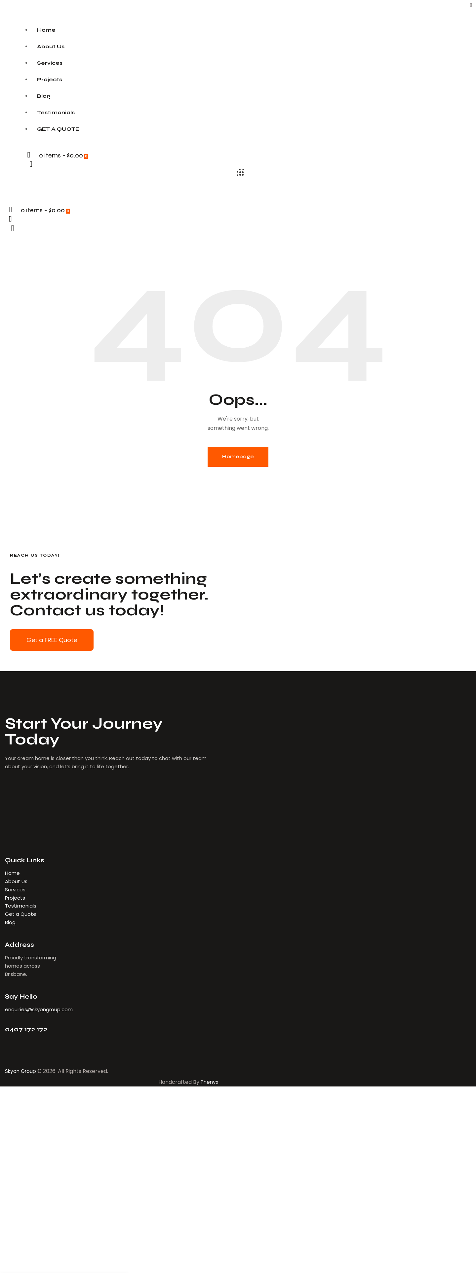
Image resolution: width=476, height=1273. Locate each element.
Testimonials (20, 905)
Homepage (238, 457)
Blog (10, 922)
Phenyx (208, 1082)
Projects (15, 897)
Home (12, 873)
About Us (17, 881)
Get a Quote (20, 914)
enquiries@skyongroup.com (39, 1009)
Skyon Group (21, 1071)
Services (15, 889)
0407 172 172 (26, 1029)
